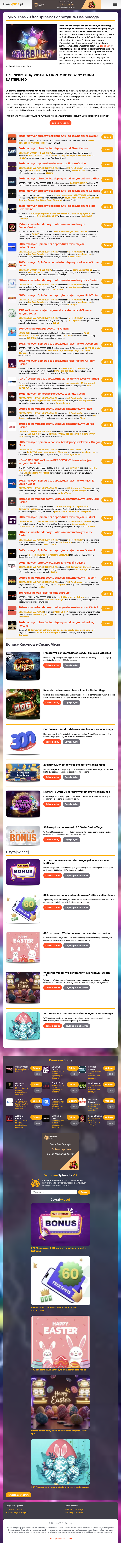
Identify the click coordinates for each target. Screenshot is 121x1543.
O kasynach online (14, 1509)
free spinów (105, 46)
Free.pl (13, 4)
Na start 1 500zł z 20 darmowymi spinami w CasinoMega (76, 791)
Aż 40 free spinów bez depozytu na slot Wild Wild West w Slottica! (59, 378)
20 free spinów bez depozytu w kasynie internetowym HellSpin (57, 577)
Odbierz (107, 137)
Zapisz (84, 1192)
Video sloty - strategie (74, 1509)
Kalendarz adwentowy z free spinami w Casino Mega (74, 690)
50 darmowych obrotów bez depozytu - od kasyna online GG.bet (58, 135)
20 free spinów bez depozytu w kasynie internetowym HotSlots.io (59, 607)
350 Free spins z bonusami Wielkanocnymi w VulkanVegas (78, 1013)
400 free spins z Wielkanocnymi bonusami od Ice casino (76, 933)
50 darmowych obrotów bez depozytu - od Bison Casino (53, 148)
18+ (70, 1538)
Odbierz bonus (52, 875)
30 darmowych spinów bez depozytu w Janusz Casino (52, 393)
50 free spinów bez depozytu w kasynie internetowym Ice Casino (58, 280)
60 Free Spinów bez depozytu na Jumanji (44, 328)
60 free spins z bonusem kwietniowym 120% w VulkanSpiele (79, 895)
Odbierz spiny (52, 665)
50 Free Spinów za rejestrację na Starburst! (45, 592)
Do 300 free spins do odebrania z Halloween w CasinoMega (78, 729)
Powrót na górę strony (18, 1495)
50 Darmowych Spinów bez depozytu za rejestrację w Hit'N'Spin (58, 295)
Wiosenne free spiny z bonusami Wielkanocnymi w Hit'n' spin (76, 974)
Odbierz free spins (60, 123)
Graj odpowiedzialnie (58, 1538)
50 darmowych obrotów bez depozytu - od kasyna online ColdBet (59, 178)
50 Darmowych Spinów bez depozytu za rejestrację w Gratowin (57, 550)
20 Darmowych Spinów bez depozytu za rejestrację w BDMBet (57, 517)
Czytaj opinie (76, 875)
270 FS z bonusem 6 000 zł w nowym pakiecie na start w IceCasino (76, 861)
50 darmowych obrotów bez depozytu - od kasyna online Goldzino (59, 190)
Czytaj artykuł (71, 665)
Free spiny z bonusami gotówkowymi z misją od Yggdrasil (77, 653)
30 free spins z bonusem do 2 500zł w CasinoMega (73, 827)
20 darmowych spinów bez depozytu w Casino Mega (74, 764)
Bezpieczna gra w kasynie (17, 1512)
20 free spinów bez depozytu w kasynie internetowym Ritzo (55, 408)
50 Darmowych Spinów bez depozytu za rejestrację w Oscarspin (58, 343)
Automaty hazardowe (74, 1512)
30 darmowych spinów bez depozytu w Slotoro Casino (52, 163)
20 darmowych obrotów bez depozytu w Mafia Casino (52, 562)
